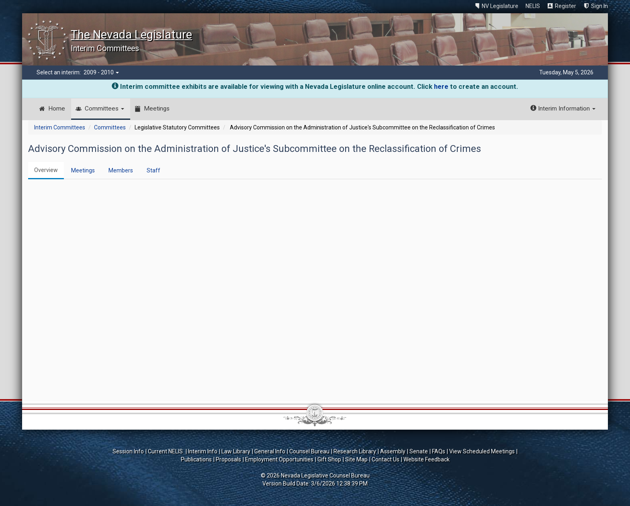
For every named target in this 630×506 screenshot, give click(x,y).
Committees (104, 108)
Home (56, 108)
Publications (196, 459)
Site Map (356, 459)
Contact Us (385, 459)
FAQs (438, 451)
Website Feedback (426, 459)
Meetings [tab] (83, 170)
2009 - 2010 (101, 72)
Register (565, 6)
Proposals (228, 459)
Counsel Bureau (309, 451)
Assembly (392, 451)
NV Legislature (500, 6)
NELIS (533, 6)
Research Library (354, 451)
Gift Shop (329, 459)
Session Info (128, 451)
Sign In (599, 6)
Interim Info (202, 451)
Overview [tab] (46, 170)
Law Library (235, 451)
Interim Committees (59, 127)
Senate (418, 451)
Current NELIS (166, 451)
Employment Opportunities (279, 459)
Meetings (157, 108)
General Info (269, 451)
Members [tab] (120, 170)
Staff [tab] (153, 170)
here (441, 86)
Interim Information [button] (562, 108)
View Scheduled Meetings (482, 451)
